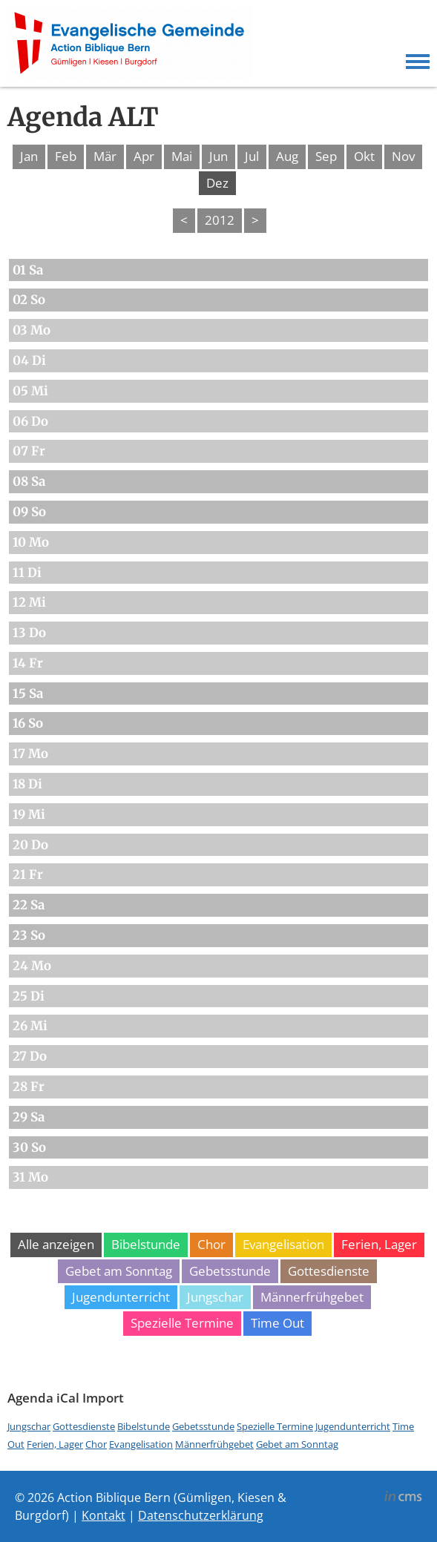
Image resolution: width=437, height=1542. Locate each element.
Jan (29, 156)
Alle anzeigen (56, 1244)
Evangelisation (283, 1244)
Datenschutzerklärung (200, 1515)
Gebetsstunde (230, 1270)
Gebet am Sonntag (118, 1270)
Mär (104, 156)
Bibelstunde (145, 1244)
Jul (252, 156)
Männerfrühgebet (312, 1296)
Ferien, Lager (379, 1244)
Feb (65, 156)
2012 (219, 219)
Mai (181, 156)
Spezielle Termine (182, 1322)
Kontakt (103, 1515)
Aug (287, 156)
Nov (403, 156)
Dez (217, 182)
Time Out (277, 1322)
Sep (326, 156)
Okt (364, 156)
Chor (211, 1244)
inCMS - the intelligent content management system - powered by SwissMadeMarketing (403, 1498)
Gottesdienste (328, 1270)
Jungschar (215, 1296)
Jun (218, 156)
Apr (144, 156)
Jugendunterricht (121, 1296)
